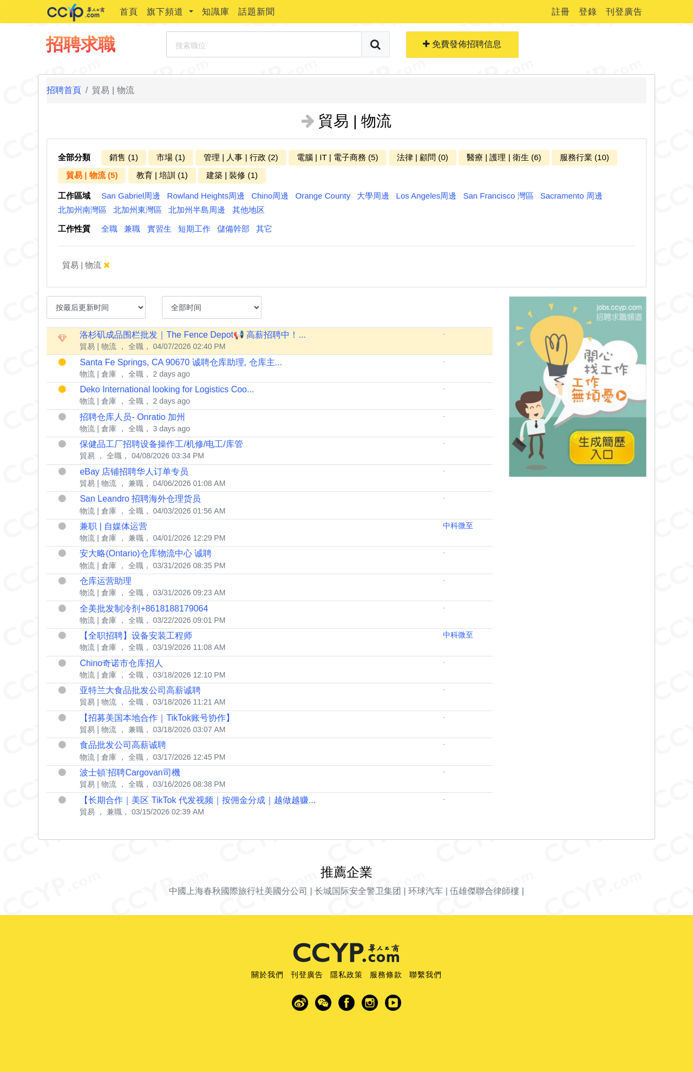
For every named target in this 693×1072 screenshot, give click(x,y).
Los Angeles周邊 (426, 195)
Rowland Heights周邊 (206, 195)
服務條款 (386, 974)
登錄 (588, 11)
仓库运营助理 (106, 581)
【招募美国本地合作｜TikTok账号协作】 (157, 717)
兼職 (132, 228)
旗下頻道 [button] (166, 11)
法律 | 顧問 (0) (422, 157)
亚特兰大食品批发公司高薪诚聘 (140, 690)
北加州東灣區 (137, 209)
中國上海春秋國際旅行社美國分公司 (238, 891)
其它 (264, 228)
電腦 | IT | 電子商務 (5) (337, 157)
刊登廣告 (624, 11)
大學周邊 (373, 195)
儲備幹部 (233, 228)
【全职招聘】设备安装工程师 (136, 635)
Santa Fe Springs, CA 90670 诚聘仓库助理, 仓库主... (181, 362)
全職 (109, 228)
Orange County (323, 195)
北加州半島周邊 (196, 209)
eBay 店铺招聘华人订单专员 (134, 471)
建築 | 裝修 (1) (232, 175)
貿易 (87, 455)
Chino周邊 (270, 195)
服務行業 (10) (584, 157)
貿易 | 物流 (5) (91, 175)
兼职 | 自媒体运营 (113, 526)
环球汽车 (425, 891)
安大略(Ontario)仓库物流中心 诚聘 (146, 553)
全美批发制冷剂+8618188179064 (144, 608)
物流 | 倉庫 (98, 374)
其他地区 (248, 209)
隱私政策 (346, 974)
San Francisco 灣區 (498, 195)
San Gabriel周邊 (130, 195)
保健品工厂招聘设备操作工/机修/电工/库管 (161, 444)
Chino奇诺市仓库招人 (121, 663)
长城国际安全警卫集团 (358, 891)
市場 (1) (170, 157)
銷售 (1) (123, 157)
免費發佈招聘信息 (462, 44)
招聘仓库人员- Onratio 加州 (132, 417)
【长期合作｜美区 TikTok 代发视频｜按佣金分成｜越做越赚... (198, 800)
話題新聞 (256, 11)
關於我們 (267, 974)
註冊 (561, 11)
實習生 (159, 228)
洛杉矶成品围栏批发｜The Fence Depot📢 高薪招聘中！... (192, 334)
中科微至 (458, 525)
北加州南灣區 (82, 209)
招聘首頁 (64, 90)
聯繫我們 (425, 974)
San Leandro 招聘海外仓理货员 (140, 498)
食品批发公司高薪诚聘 (123, 744)
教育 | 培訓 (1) (162, 175)
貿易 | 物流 (93, 265)
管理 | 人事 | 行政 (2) (241, 157)
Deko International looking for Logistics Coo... (167, 389)
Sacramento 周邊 (571, 195)
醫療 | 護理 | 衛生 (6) (504, 157)
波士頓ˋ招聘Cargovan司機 (130, 772)
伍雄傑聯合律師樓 (484, 891)
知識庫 (216, 11)
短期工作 (194, 228)
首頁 (129, 11)
